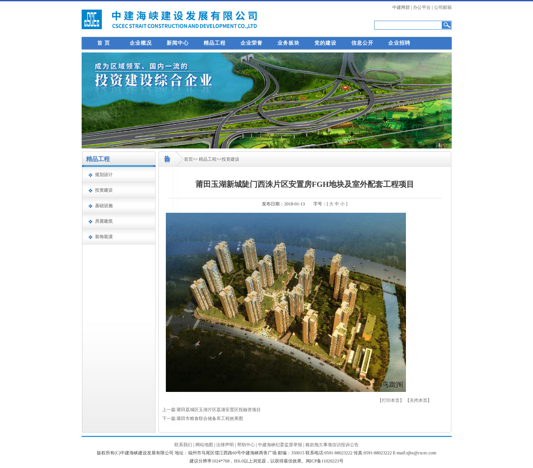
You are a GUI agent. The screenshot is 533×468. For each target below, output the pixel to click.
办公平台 (422, 7)
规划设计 (104, 174)
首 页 (103, 43)
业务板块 (288, 43)
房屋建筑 (104, 221)
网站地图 (204, 444)
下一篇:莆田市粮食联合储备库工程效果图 (202, 418)
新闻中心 (178, 43)
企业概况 (141, 43)
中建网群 (401, 7)
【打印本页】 (390, 400)
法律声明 (225, 444)
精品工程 (215, 43)
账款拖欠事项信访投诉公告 (332, 444)
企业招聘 (399, 43)
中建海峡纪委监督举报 (280, 444)
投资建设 (104, 190)
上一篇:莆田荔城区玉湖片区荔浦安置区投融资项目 (211, 409)
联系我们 (183, 444)
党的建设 (325, 43)
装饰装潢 (104, 236)
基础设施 (104, 205)
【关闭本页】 (418, 400)
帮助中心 (246, 444)
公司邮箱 (443, 7)
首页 (188, 159)
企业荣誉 (251, 43)
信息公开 (362, 43)
